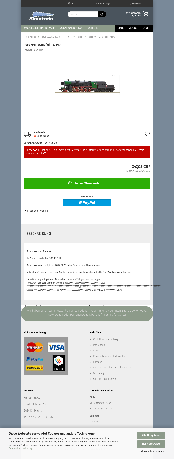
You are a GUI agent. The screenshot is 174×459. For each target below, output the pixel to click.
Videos (133, 28)
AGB (95, 350)
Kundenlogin (103, 3)
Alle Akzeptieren (151, 435)
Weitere (93, 28)
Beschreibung (38, 233)
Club (121, 28)
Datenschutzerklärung (20, 448)
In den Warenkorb (83, 183)
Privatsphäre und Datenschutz (110, 356)
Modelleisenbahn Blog (105, 339)
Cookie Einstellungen (105, 378)
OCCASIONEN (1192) (71, 28)
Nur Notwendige (151, 443)
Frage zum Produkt (37, 210)
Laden (146, 28)
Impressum (99, 344)
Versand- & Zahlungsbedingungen (112, 367)
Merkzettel (136, 3)
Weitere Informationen (151, 451)
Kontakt (97, 362)
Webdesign (99, 373)
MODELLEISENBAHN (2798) (39, 28)
